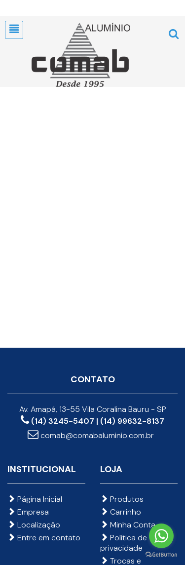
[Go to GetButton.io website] (161, 555)
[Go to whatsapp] (161, 536)
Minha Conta (127, 525)
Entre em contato (43, 537)
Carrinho (120, 512)
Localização (33, 525)
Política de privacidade (123, 542)
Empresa (28, 512)
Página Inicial (34, 499)
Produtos (122, 499)
